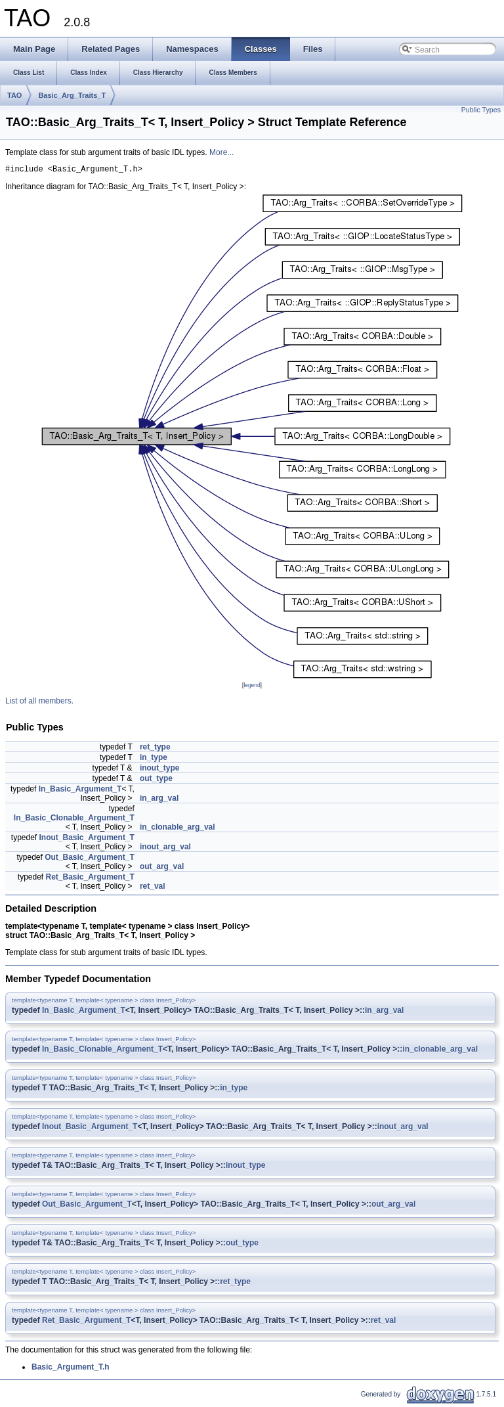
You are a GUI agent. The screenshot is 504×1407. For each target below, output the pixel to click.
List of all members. (39, 702)
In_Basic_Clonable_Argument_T (74, 819)
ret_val (152, 888)
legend (251, 687)
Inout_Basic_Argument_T (87, 839)
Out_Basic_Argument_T (90, 859)
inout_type (160, 769)
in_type (153, 759)
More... (221, 152)
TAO (14, 95)
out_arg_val (162, 868)
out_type (156, 780)
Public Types (481, 110)
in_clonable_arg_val (177, 829)
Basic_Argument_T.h (71, 1369)
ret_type (155, 748)
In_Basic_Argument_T (80, 790)
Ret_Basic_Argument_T (90, 878)
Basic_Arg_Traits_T (72, 95)
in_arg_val (159, 800)
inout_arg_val (165, 848)
